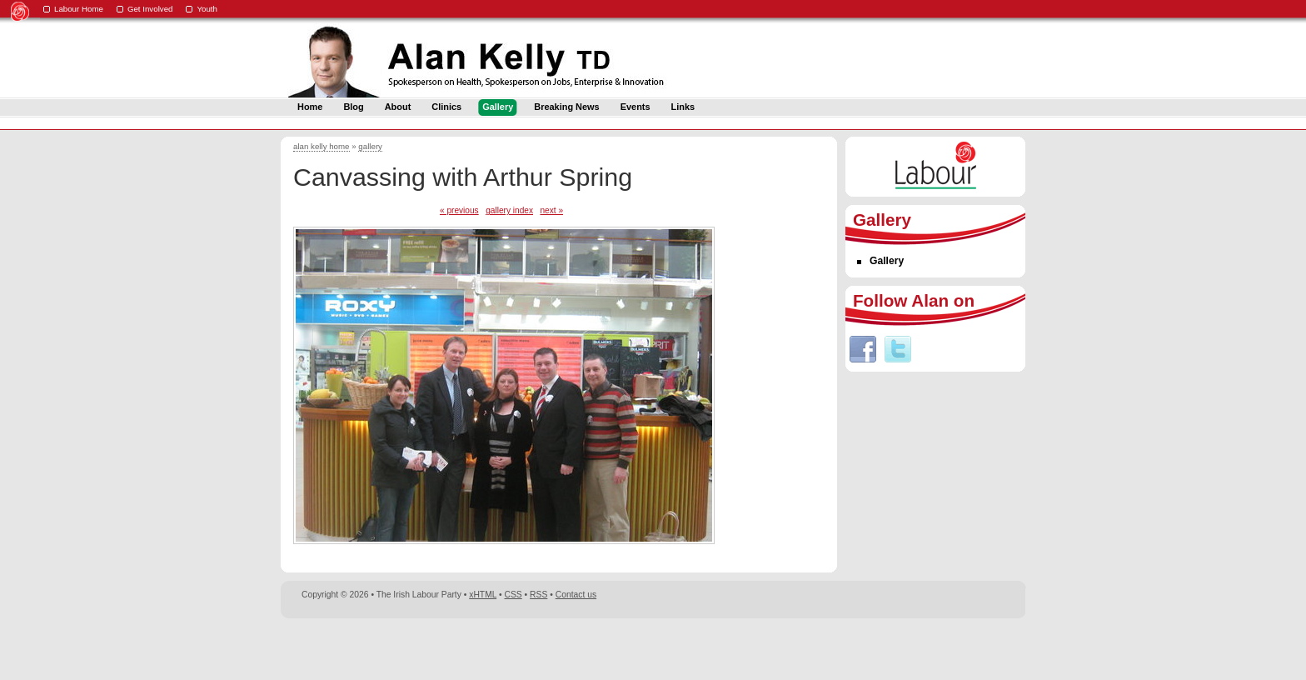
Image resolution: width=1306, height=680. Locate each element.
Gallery (887, 261)
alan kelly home (321, 146)
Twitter (898, 349)
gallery (370, 146)
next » (551, 210)
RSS (538, 594)
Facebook (863, 349)
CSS (513, 594)
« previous (459, 210)
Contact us (576, 594)
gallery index (509, 210)
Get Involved (150, 8)
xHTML (482, 594)
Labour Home (78, 8)
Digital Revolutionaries (987, 648)
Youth (207, 8)
